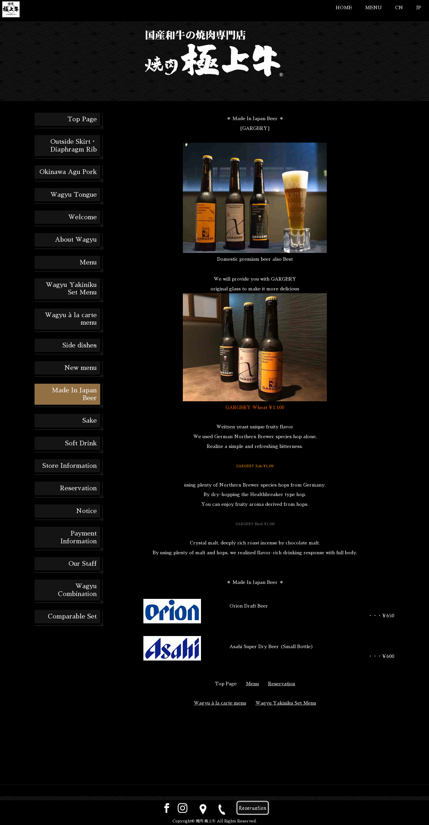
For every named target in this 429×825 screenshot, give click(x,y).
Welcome (82, 217)
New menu (80, 368)
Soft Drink (81, 443)
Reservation (78, 488)
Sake (89, 420)
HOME (343, 7)
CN (399, 7)
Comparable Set (72, 616)
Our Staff (83, 564)
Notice (86, 511)
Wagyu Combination (77, 590)
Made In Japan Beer (74, 394)
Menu (88, 262)
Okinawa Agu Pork (68, 172)
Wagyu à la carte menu (71, 319)
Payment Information (78, 537)
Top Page (82, 119)
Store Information (69, 466)
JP (418, 7)
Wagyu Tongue (73, 195)
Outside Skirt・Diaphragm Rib (73, 145)
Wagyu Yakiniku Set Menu (71, 289)
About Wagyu (76, 239)
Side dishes (79, 345)
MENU (373, 7)
